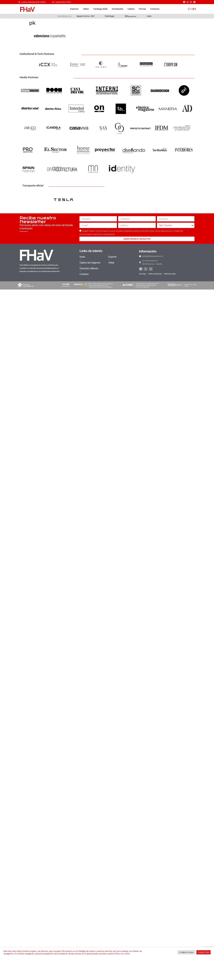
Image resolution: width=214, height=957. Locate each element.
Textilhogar (109, 16)
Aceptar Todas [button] (203, 952)
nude (149, 16)
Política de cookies (122, 953)
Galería (130, 9)
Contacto (154, 9)
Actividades (117, 9)
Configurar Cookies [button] (186, 952)
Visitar (86, 9)
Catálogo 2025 (100, 9)
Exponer (74, 9)
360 (130, 16)
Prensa (142, 9)
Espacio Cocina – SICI (85, 16)
